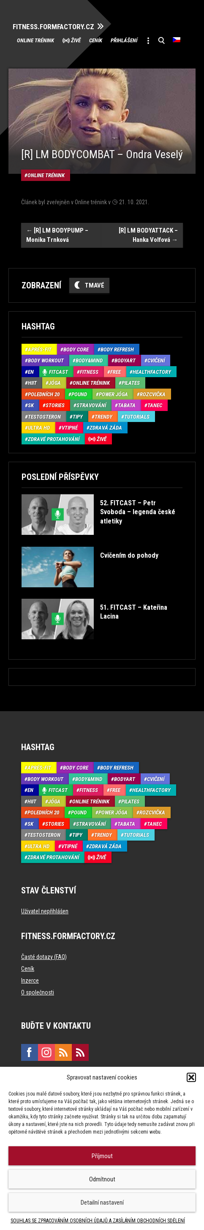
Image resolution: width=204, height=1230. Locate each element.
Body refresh (117, 349)
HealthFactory (152, 372)
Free (115, 372)
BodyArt (125, 360)
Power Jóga (113, 394)
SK (31, 405)
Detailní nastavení (102, 1202)
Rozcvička (153, 394)
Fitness (89, 372)
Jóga (55, 383)
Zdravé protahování (53, 439)
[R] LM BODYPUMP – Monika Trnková (57, 235)
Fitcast (58, 372)
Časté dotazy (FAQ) (44, 956)
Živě (76, 40)
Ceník (95, 40)
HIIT (32, 383)
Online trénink (35, 40)
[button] (191, 1077)
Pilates (131, 383)
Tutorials (137, 417)
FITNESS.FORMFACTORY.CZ (53, 26)
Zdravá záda (106, 428)
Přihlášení (124, 40)
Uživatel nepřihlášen (44, 911)
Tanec (154, 405)
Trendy (103, 417)
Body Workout (46, 360)
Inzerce (30, 980)
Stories (55, 405)
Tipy (78, 417)
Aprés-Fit (40, 349)
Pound (79, 394)
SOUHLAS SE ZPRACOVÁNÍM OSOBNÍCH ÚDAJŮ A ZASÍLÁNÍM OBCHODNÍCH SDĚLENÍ (98, 1221)
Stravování (91, 405)
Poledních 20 (44, 394)
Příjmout (102, 1156)
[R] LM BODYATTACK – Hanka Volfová (148, 235)
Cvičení (156, 360)
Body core (76, 349)
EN (31, 372)
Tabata (127, 405)
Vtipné (70, 428)
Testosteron (44, 417)
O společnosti (37, 992)
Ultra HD (39, 428)
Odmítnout (102, 1179)
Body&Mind (89, 360)
